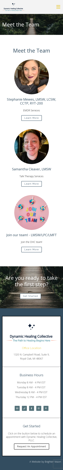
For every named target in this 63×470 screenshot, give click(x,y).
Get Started (30, 296)
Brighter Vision (53, 461)
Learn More (31, 118)
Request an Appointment (31, 446)
